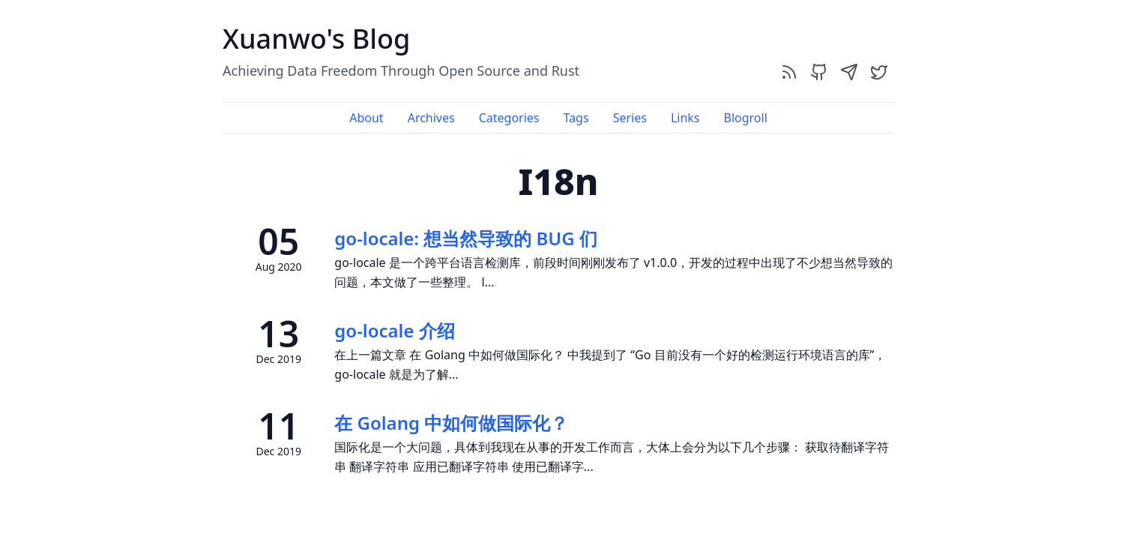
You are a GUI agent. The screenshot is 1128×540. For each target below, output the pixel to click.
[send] (849, 71)
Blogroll (745, 118)
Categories (509, 118)
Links (685, 118)
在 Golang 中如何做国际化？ (451, 422)
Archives (431, 118)
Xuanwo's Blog (316, 38)
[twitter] (879, 71)
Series (630, 118)
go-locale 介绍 (394, 330)
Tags (576, 118)
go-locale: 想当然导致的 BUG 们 (465, 238)
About (366, 118)
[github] (819, 71)
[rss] (789, 71)
